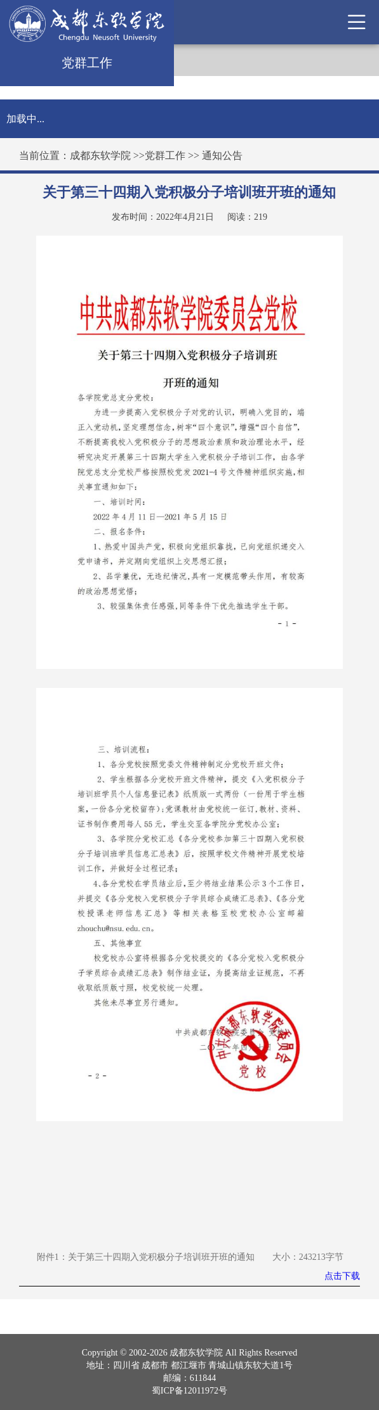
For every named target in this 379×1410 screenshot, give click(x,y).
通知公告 (222, 155)
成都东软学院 (100, 155)
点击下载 (342, 1276)
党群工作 (165, 155)
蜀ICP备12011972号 (189, 1390)
